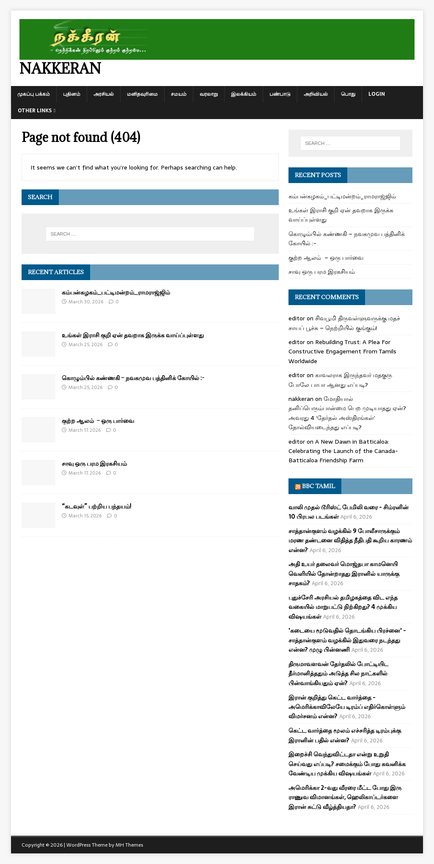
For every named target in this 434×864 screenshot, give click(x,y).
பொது (348, 94)
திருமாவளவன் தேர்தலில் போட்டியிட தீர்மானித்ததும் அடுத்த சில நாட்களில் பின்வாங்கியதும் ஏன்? (338, 673)
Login (376, 94)
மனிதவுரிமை (142, 94)
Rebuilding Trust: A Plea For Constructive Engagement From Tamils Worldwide (342, 351)
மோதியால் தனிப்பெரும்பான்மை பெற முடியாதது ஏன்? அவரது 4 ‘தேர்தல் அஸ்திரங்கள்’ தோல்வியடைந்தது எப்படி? (347, 413)
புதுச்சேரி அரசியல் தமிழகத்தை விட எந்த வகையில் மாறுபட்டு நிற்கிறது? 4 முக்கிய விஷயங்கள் (343, 607)
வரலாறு (209, 94)
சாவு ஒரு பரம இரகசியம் (94, 463)
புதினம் (71, 94)
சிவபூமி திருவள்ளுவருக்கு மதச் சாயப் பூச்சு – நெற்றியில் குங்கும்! (344, 323)
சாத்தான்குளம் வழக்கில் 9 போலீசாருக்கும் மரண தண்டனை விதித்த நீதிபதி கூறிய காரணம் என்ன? (350, 540)
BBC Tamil (318, 486)
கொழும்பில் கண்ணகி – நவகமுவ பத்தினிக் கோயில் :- (133, 378)
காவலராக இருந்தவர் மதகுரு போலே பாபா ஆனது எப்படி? (340, 379)
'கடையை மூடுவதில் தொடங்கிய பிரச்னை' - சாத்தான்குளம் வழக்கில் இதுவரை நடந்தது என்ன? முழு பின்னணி (347, 640)
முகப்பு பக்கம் (33, 94)
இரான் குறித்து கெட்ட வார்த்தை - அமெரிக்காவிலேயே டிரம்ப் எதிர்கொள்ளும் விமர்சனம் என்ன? (346, 707)
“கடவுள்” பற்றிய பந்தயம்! (96, 506)
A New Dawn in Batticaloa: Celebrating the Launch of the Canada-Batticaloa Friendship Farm (343, 451)
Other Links (35, 110)
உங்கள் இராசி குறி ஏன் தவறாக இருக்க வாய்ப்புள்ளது (133, 335)
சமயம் (179, 94)
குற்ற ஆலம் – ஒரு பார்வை (98, 421)
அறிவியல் (316, 94)
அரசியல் (103, 94)
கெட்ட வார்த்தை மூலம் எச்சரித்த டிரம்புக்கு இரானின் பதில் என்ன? (344, 735)
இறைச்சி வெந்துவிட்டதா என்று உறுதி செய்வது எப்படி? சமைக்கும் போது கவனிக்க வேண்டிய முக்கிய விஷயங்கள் (347, 764)
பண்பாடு (280, 94)
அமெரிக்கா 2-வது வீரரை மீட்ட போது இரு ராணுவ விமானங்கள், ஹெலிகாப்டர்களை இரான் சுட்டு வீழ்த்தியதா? (344, 797)
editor (296, 318)
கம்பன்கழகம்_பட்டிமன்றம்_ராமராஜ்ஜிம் (116, 292)
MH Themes (129, 845)
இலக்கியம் (243, 94)
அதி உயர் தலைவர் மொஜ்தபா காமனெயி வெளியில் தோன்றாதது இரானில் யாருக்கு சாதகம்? (343, 573)
